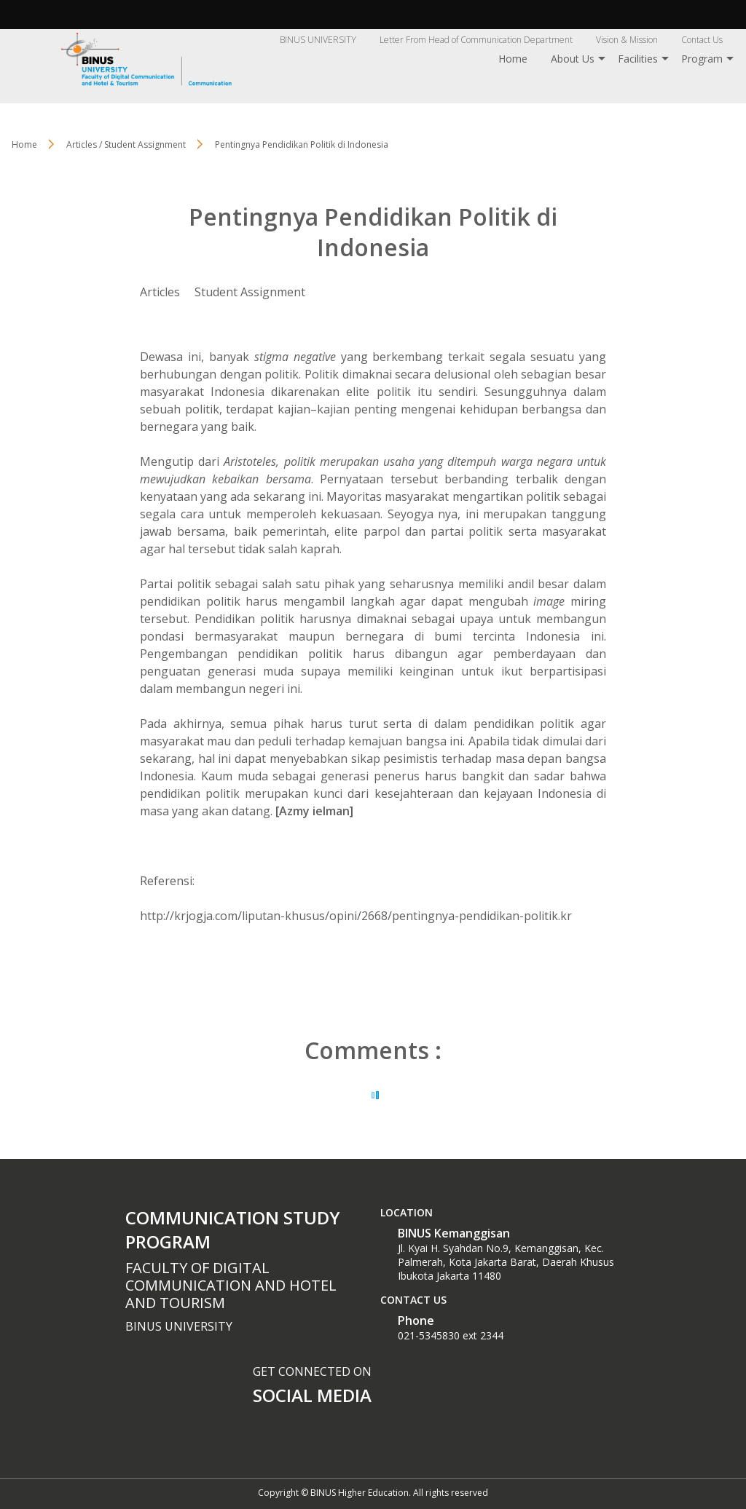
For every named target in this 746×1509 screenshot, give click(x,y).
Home (512, 59)
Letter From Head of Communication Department (476, 39)
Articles (160, 292)
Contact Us (702, 39)
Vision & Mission (627, 39)
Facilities (638, 59)
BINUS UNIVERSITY (318, 39)
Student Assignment (250, 292)
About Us (572, 59)
